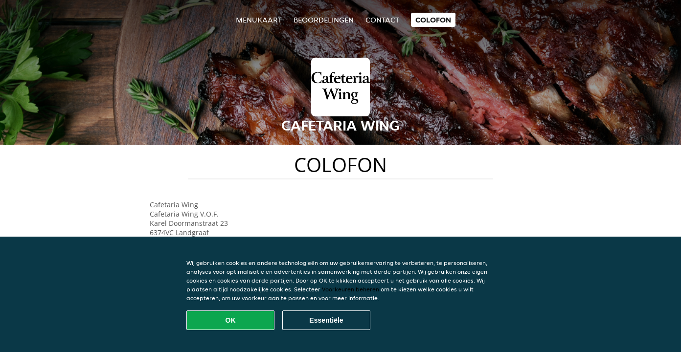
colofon (433, 20)
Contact (382, 20)
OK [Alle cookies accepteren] (231, 320)
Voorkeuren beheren (350, 289)
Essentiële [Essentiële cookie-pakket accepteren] (326, 320)
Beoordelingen (324, 20)
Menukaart (259, 20)
